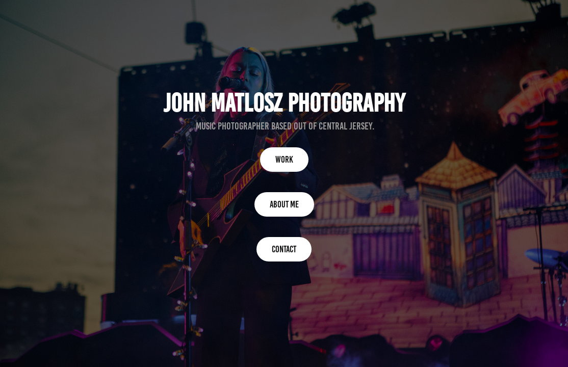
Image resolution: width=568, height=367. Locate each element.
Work (284, 159)
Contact (284, 249)
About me (284, 204)
